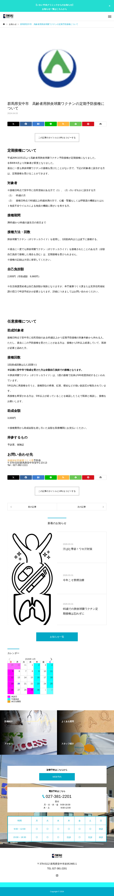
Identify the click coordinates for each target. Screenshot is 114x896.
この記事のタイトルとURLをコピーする (57, 137)
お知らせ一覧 (57, 636)
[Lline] (51, 124)
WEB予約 (57, 777)
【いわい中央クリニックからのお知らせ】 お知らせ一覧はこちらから (54, 7)
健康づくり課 (26, 460)
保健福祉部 (13, 460)
